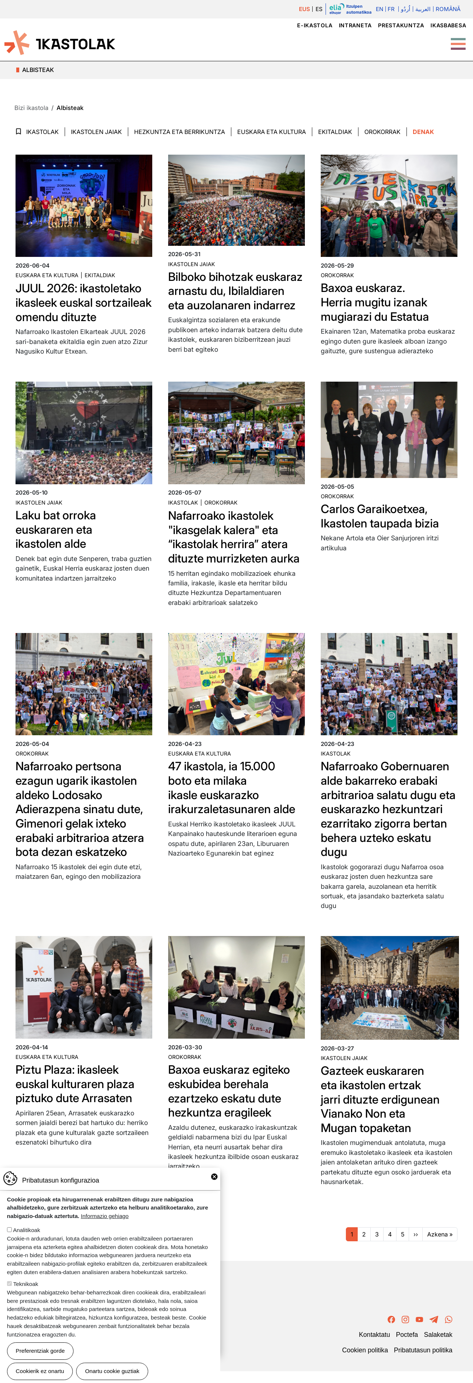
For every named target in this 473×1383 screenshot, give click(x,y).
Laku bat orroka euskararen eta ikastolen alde (57, 543)
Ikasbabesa (448, 25)
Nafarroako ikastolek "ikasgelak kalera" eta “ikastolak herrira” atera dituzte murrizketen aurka (235, 550)
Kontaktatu (374, 1347)
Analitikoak (26, 1230)
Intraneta (355, 25)
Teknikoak (25, 1284)
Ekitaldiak (335, 131)
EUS (304, 9)
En (379, 9)
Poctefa (407, 1347)
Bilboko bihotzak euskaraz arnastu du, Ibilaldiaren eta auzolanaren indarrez (222, 297)
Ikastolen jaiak (96, 131)
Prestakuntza (401, 25)
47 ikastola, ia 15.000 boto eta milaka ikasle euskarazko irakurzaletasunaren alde (232, 801)
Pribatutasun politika (423, 1362)
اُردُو (405, 9)
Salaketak (438, 1347)
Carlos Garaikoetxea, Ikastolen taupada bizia (381, 530)
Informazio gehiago (105, 1216)
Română (448, 9)
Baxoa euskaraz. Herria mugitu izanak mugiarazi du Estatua (376, 302)
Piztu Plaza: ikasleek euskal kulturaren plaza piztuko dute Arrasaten (76, 1096)
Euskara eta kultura (47, 275)
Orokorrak (382, 131)
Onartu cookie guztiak (112, 1371)
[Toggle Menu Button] (458, 40)
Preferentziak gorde (40, 1351)
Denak (423, 131)
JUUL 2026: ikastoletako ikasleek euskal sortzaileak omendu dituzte (70, 309)
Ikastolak (42, 131)
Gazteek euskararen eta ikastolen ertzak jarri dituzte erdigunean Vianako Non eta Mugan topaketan (381, 1112)
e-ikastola (314, 25)
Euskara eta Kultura (271, 131)
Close (214, 1176)
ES (319, 9)
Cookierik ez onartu (40, 1371)
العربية (423, 9)
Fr (391, 9)
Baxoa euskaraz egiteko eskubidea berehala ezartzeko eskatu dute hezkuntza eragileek (230, 1103)
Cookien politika (365, 1362)
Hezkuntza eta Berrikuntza (179, 131)
